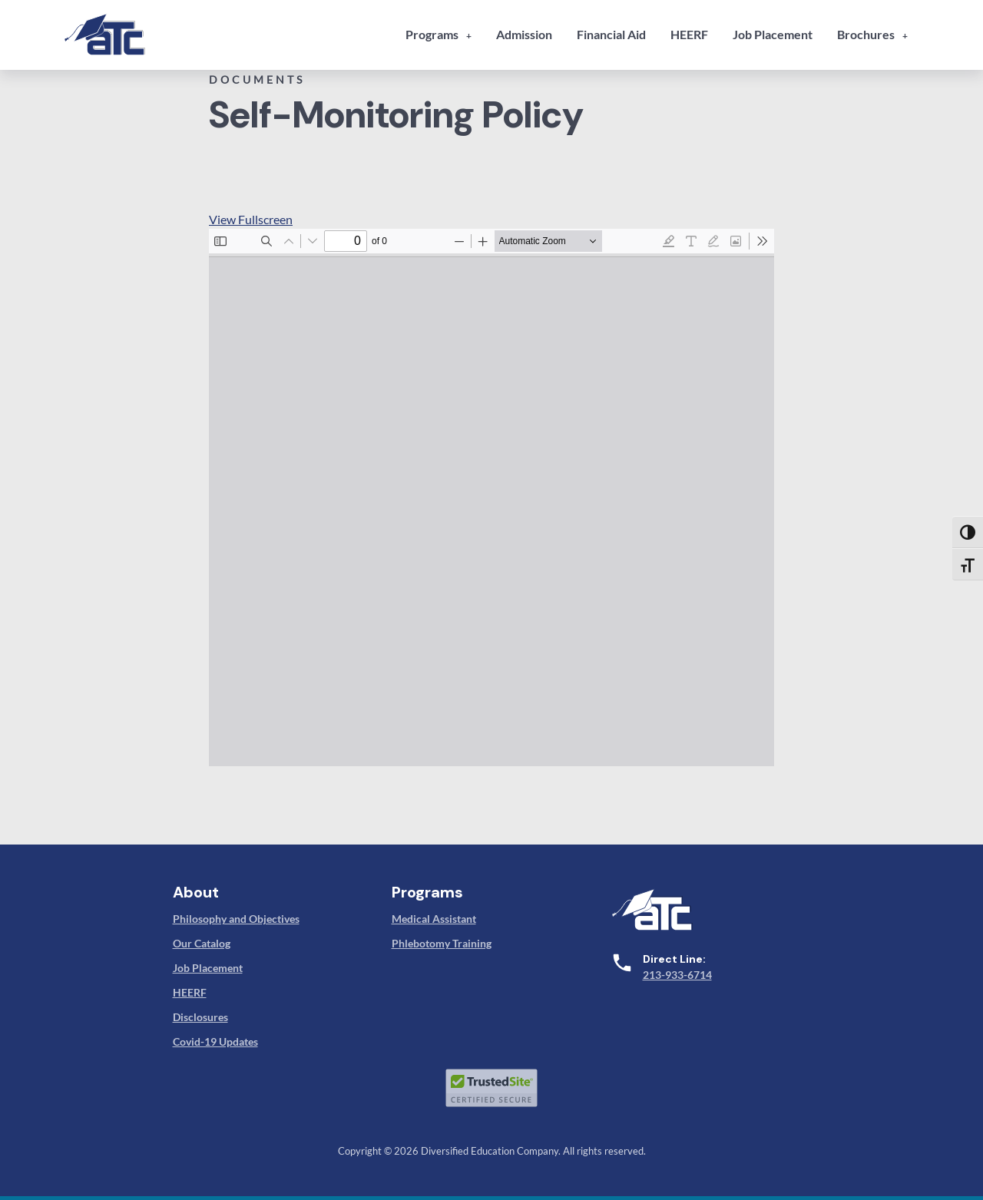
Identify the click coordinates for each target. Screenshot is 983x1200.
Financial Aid (611, 34)
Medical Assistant (434, 918)
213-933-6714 (677, 974)
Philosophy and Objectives (236, 918)
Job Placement (773, 34)
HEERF (689, 34)
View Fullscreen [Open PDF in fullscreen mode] (251, 219)
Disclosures (200, 1016)
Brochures (866, 34)
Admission (524, 34)
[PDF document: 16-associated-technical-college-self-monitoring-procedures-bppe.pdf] (491, 497)
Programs (431, 34)
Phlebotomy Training (442, 943)
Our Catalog (201, 943)
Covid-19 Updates (215, 1041)
